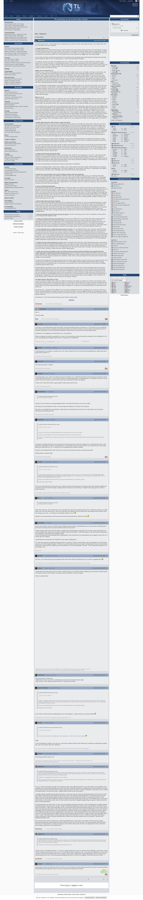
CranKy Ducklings (117, 27)
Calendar (18, 16)
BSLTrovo (115, 118)
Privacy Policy (67, 894)
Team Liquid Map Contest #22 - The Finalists (15, 54)
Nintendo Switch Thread (10, 128)
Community (18, 164)
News (18, 19)
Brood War (18, 87)
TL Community (9, 206)
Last (114, 292)
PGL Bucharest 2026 (118, 228)
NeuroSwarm (115, 83)
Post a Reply (38, 37)
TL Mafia (7, 154)
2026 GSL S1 (116, 186)
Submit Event (135, 35)
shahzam (114, 101)
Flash (114, 290)
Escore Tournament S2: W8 (119, 241)
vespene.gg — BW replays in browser (13, 97)
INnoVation (129, 286)
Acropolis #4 (116, 201)
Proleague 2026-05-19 (118, 184)
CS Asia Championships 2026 (120, 216)
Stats (114, 287)
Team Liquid (122, 1)
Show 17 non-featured (117, 120)
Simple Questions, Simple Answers (13, 117)
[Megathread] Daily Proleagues (12, 103)
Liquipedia (130, 1)
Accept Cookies (89, 897)
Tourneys (7, 57)
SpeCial (114, 68)
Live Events (125, 19)
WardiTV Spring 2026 (118, 255)
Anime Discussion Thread (11, 185)
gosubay (30, 214)
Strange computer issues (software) (13, 203)
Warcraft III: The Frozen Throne (12, 127)
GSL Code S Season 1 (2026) (12, 59)
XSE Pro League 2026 (118, 265)
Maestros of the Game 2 (118, 253)
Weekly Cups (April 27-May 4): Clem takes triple (16, 40)
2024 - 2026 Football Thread (11, 191)
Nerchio (128, 282)
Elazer (128, 287)
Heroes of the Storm (10, 142)
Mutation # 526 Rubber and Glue (12, 80)
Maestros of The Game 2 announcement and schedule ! (16, 38)
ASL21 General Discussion (11, 92)
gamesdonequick (117, 112)
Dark (114, 284)
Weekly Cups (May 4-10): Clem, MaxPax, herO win (16, 37)
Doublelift (114, 87)
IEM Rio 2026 (116, 226)
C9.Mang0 (114, 102)
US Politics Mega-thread (10, 168)
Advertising (60, 894)
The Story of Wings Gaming (11, 136)
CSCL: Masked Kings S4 (119, 243)
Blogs (18, 211)
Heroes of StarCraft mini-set (11, 151)
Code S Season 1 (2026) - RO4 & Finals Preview (16, 27)
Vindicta (114, 72)
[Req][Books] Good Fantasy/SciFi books (14, 187)
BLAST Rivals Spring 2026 (119, 224)
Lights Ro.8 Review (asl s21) (11, 98)
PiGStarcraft (115, 67)
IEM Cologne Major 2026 (119, 267)
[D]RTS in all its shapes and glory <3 (13, 73)
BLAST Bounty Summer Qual (120, 261)
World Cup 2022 (9, 198)
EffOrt (114, 291)
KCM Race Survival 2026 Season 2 (121, 199)
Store (46, 16)
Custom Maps (9, 71)
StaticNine (30, 218)
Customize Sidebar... (18, 220)
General (7, 46)
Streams (25, 16)
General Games (9, 124)
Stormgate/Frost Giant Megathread (13, 125)
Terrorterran (115, 80)
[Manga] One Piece (9, 184)
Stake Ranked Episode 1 (119, 230)
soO (128, 284)
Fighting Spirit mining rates (11, 114)
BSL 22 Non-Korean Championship (121, 205)
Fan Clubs (7, 178)
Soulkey (128, 290)
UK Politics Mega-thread (10, 175)
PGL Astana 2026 (117, 222)
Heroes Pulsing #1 (117, 214)
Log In (6, 1)
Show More (114, 176)
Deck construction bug (10, 149)
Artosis (113, 76)
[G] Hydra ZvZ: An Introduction (12, 115)
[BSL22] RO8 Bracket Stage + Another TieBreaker (16, 106)
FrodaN (114, 99)
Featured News (9, 22)
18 (31, 38)
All (107, 37)
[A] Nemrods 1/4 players (10, 74)
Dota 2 (6, 135)
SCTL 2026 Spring (117, 209)
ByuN (114, 282)
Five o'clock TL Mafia (10, 160)
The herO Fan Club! (9, 179)
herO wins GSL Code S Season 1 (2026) (14, 25)
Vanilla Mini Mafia (9, 155)
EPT (51, 16)
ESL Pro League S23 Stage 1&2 (120, 236)
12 (31, 28)
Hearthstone (8, 148)
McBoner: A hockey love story (12, 193)
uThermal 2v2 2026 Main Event (120, 251)
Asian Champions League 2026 (120, 218)
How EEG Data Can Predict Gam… (13, 216)
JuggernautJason (116, 70)
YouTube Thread (8, 173)
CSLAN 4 (115, 245)
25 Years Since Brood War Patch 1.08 (13, 93)
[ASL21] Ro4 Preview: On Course (12, 28)
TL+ (56, 16)
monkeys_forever (116, 84)
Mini (128, 291)
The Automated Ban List (10, 208)
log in (67, 886)
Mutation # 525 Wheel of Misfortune (13, 82)
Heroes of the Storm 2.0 (10, 145)
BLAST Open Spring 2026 (119, 232)
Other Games (18, 121)
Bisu (128, 289)
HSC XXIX (115, 249)
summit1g (114, 96)
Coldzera (114, 90)
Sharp (128, 292)
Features (40, 16)
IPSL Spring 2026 (117, 197)
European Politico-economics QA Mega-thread (15, 172)
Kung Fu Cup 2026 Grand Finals (120, 247)
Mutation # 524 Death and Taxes (12, 84)
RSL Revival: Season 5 (118, 212)
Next (104, 37)
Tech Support (8, 200)
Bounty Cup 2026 (117, 257)
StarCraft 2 (18, 43)
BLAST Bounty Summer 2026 (120, 259)
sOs (128, 283)
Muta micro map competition (11, 112)
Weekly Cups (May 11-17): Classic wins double (16, 34)
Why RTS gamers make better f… (13, 214)
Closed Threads (18, 226)
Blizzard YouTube (117, 115)
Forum (11, 16)
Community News (10, 32)
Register (11, 1)
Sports (6, 190)
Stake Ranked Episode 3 (119, 263)
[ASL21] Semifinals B (10, 104)
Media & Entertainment (11, 182)
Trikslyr (114, 106)
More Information (101, 897)
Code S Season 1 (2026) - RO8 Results (14, 35)
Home (6, 16)
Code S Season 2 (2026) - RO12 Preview (14, 24)
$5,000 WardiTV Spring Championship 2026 (15, 66)
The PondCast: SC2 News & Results (13, 79)
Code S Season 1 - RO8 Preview (12, 30)
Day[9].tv (114, 97)
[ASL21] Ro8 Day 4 (9, 108)
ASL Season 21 (116, 195)
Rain (114, 289)
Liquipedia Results (124, 179)
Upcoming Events (125, 124)
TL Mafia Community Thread (11, 159)
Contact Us (82, 894)
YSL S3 (115, 207)
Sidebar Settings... (125, 295)
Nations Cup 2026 (117, 188)
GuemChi (114, 75)
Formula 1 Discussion (10, 195)
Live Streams (124, 63)
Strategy (7, 69)
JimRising (114, 104)
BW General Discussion (10, 95)
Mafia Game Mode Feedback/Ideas (13, 157)
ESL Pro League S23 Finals (119, 234)
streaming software (9, 202)
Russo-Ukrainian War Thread (11, 170)
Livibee (114, 107)
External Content (9, 77)
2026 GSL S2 (116, 211)
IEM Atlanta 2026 (117, 220)
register (74, 886)
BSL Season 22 (116, 193)
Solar (114, 286)
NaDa (113, 78)
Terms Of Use (75, 894)
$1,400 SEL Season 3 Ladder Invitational (14, 64)
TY (114, 283)
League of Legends (10, 139)
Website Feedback (18, 223)
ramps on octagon (9, 218)
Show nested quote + (46, 427)
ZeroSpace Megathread (10, 130)
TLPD (124, 275)
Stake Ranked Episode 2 (119, 269)
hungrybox (114, 93)
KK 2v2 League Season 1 (119, 203)
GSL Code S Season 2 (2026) (12, 61)
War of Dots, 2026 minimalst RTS (12, 132)
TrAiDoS (30, 216)
